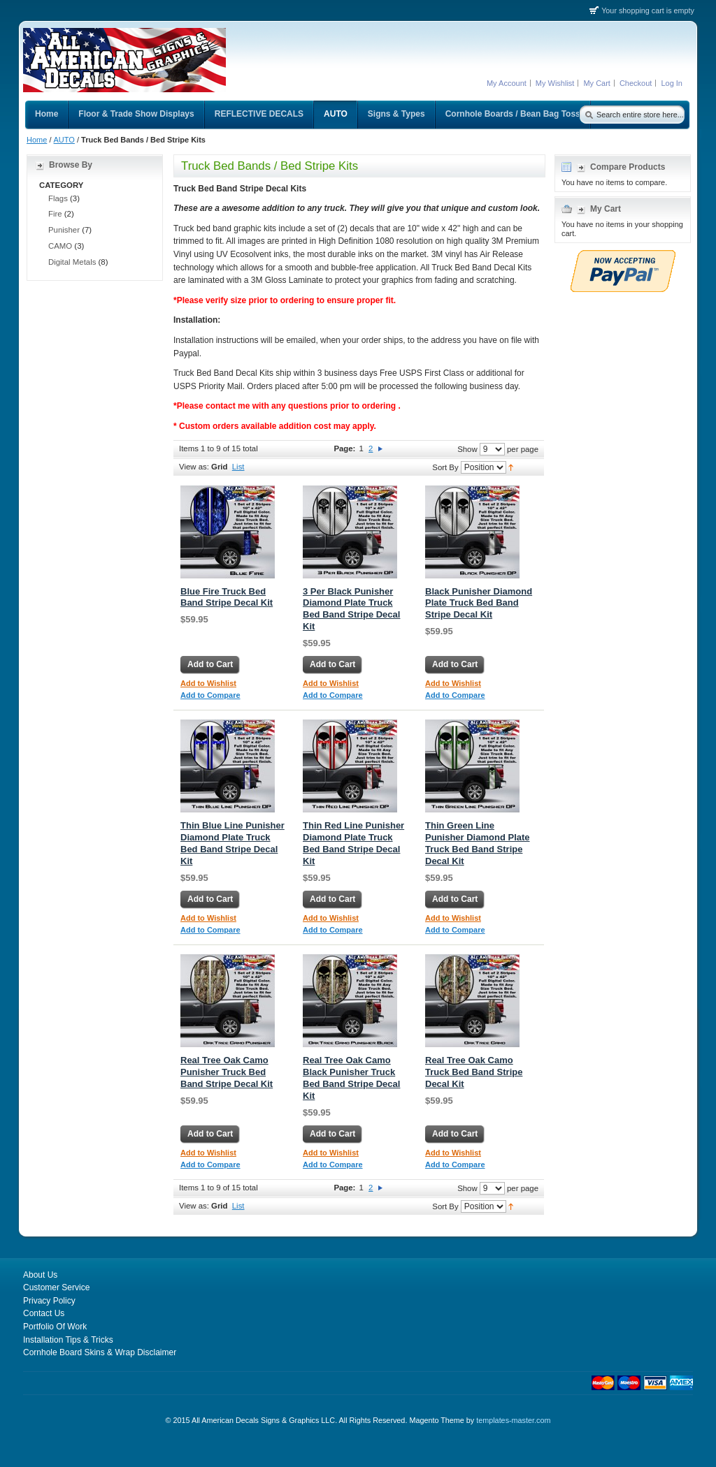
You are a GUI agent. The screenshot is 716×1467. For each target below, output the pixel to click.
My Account (507, 83)
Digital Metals (72, 262)
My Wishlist (555, 83)
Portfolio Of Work (55, 1326)
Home (37, 140)
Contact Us (43, 1313)
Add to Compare (210, 695)
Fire (55, 214)
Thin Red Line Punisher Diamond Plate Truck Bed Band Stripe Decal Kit (353, 843)
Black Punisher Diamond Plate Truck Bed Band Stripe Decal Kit (478, 603)
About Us (40, 1275)
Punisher (64, 230)
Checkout (636, 83)
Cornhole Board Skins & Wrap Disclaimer (99, 1352)
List (238, 466)
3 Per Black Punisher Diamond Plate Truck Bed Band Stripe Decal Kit (351, 609)
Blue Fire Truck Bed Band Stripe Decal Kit (226, 597)
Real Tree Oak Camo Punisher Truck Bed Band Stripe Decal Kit (226, 1072)
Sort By (445, 466)
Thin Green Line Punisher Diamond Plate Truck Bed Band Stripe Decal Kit (477, 843)
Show (467, 448)
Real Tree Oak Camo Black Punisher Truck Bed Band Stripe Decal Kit (351, 1078)
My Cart (596, 83)
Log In (671, 83)
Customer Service (56, 1287)
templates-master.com (513, 1420)
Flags (58, 198)
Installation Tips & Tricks (68, 1340)
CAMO (60, 246)
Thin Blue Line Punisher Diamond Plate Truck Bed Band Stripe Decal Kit (232, 843)
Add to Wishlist (208, 683)
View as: (194, 466)
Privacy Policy (49, 1301)
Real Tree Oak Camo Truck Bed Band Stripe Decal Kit (473, 1072)
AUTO (64, 140)
